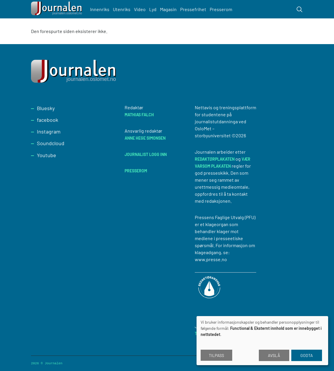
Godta (306, 355)
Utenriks (121, 9)
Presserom (221, 9)
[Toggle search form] (299, 9)
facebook (47, 120)
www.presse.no (211, 259)
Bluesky (46, 108)
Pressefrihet (193, 9)
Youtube (46, 155)
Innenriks (99, 9)
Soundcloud (50, 143)
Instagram (49, 131)
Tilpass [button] (216, 355)
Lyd (152, 9)
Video (140, 9)
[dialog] (262, 340)
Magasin (168, 9)
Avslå (274, 355)
